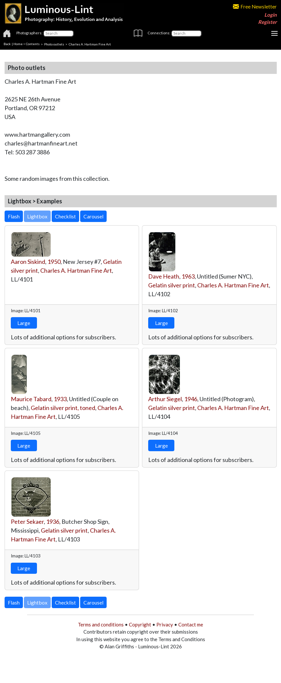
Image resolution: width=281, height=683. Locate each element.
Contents (33, 44)
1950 (54, 261)
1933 (60, 398)
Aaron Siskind (28, 261)
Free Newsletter (255, 6)
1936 (52, 521)
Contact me (190, 624)
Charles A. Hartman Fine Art (76, 270)
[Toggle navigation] (274, 33)
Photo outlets (54, 44)
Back (7, 44)
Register (267, 22)
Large (23, 323)
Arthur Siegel (165, 398)
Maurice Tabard (31, 398)
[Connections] (186, 33)
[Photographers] (58, 33)
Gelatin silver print (171, 285)
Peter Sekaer (27, 521)
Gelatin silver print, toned (63, 407)
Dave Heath (163, 276)
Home (18, 44)
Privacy (164, 624)
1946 (190, 398)
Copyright (140, 624)
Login (270, 15)
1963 (188, 276)
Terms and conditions (101, 624)
